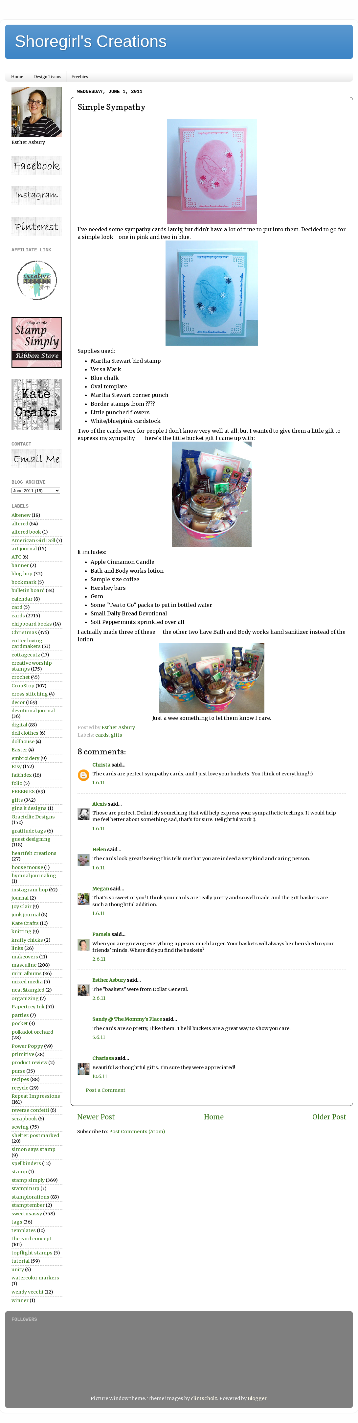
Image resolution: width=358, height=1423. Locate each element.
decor (18, 702)
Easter (19, 750)
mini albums (26, 973)
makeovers (24, 957)
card (16, 607)
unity (17, 1270)
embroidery (25, 758)
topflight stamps (32, 1253)
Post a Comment (105, 1090)
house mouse (27, 867)
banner (20, 565)
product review (29, 1063)
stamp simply (28, 1180)
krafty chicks (27, 940)
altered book (26, 532)
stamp (19, 1172)
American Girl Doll (33, 540)
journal (20, 898)
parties (20, 1015)
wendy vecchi (27, 1292)
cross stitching (29, 694)
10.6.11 (99, 1076)
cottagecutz (25, 655)
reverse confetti (30, 1110)
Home (17, 76)
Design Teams (47, 76)
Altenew (21, 515)
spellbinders (26, 1163)
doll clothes (24, 733)
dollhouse (22, 742)
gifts (116, 735)
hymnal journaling (33, 876)
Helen (99, 850)
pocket (19, 1023)
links (17, 948)
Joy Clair (21, 906)
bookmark (23, 582)
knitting (21, 931)
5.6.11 (98, 1037)
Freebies (79, 76)
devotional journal (33, 711)
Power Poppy (27, 1046)
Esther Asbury (109, 980)
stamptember (28, 1205)
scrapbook (24, 1119)
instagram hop (29, 890)
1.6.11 (98, 783)
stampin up (25, 1188)
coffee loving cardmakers (26, 643)
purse (18, 1071)
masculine (23, 965)
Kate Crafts (25, 923)
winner (20, 1300)
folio (16, 783)
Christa (101, 765)
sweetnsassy (26, 1214)
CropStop (22, 686)
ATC (16, 557)
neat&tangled (27, 990)
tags (16, 1222)
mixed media (27, 982)
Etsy (16, 766)
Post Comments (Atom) (137, 1132)
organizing (25, 998)
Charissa (103, 1058)
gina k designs (29, 808)
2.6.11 (98, 959)
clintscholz (204, 1398)
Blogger (257, 1398)
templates (23, 1230)
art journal (24, 549)
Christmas (24, 632)
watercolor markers (35, 1278)
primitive (22, 1054)
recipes (20, 1079)
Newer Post (96, 1117)
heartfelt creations (33, 853)
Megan (100, 889)
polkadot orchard (32, 1032)
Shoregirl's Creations (91, 41)
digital (19, 725)
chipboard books (31, 624)
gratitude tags (28, 831)
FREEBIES (23, 791)
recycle (19, 1088)
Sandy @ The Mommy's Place (127, 1019)
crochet (20, 677)
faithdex (21, 775)
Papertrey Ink (28, 1007)
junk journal (25, 915)
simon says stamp (33, 1149)
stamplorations (30, 1197)
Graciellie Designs (33, 817)
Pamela (101, 934)
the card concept (31, 1239)
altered (19, 524)
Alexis (99, 804)
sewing (20, 1127)
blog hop (22, 574)
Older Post (329, 1117)
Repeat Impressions (35, 1096)
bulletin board (28, 590)
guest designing (31, 839)
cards (102, 735)
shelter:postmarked (35, 1135)
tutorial (20, 1261)
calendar (22, 599)
